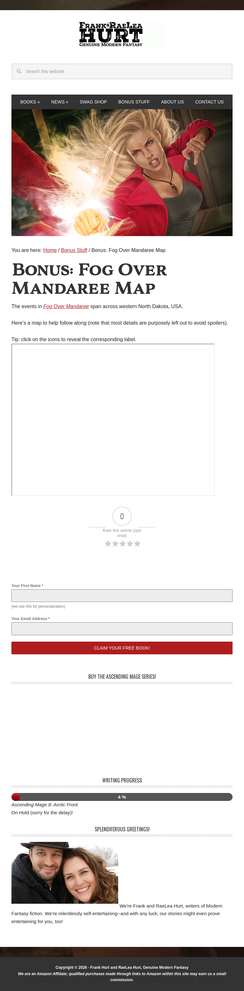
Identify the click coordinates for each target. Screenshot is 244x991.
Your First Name (27, 586)
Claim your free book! (122, 648)
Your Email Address (30, 619)
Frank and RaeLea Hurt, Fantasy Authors (122, 34)
